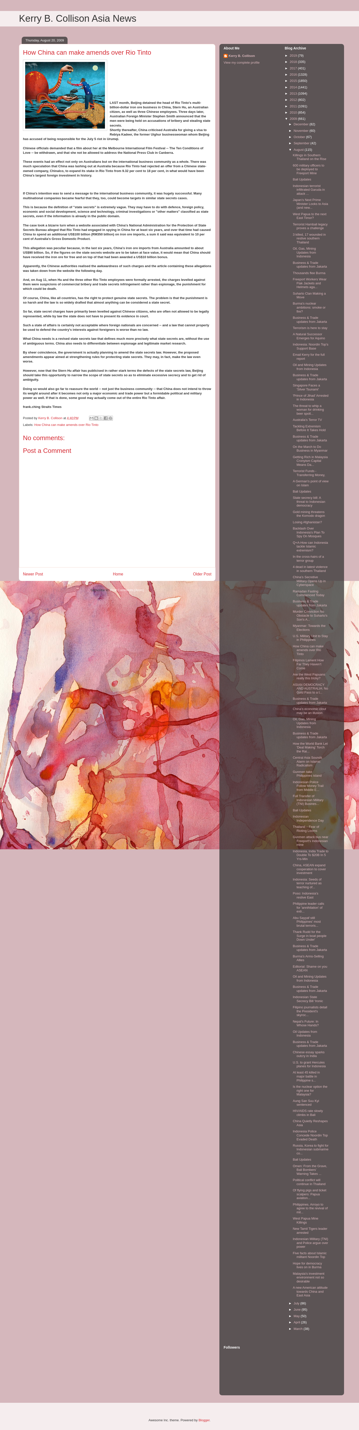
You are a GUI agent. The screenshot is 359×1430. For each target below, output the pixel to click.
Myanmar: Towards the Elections (309, 628)
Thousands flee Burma (309, 273)
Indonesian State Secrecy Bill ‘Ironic (308, 999)
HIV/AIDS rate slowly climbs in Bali (308, 1113)
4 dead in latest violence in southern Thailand (310, 569)
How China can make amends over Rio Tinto (66, 425)
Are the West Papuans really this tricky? (309, 676)
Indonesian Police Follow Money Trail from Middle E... (308, 786)
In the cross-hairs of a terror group (308, 558)
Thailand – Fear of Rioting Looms (306, 829)
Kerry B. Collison (242, 56)
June (298, 1309)
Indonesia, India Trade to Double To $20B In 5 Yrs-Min (310, 855)
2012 (294, 100)
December (302, 124)
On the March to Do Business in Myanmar (310, 449)
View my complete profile (242, 62)
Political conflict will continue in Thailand (309, 1182)
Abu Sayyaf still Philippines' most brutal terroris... (307, 921)
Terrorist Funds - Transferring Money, (309, 473)
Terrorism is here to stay (310, 328)
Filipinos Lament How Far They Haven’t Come (308, 664)
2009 (294, 119)
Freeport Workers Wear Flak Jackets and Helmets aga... (309, 283)
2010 (294, 112)
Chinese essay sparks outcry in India (308, 1054)
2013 (294, 93)
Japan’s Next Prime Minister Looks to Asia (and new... (310, 203)
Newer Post (33, 574)
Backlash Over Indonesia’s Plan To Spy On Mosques (308, 532)
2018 (294, 62)
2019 (294, 55)
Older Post (202, 574)
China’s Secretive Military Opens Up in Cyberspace (309, 581)
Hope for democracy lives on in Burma (307, 1265)
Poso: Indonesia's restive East (305, 895)
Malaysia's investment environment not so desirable (308, 1277)
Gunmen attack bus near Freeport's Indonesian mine (310, 841)
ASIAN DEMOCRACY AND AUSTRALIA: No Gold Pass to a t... (310, 688)
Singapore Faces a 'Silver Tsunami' (306, 387)
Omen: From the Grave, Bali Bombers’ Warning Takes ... (310, 1170)
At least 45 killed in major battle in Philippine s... (306, 1076)
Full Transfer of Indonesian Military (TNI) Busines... (308, 800)
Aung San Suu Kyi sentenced (306, 1103)
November (302, 131)
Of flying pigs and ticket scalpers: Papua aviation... (309, 1194)
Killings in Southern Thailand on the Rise (309, 157)
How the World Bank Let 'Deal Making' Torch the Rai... (310, 747)
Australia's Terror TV (307, 420)
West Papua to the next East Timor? (309, 216)
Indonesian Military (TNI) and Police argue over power (310, 1243)
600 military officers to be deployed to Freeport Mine (308, 169)
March (299, 1329)
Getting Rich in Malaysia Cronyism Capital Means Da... (310, 461)
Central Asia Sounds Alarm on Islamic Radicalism (307, 761)
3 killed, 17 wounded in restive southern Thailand (309, 238)
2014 (294, 87)
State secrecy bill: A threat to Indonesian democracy (309, 501)
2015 (294, 81)
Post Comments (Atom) (127, 590)
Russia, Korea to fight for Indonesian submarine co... (310, 1149)
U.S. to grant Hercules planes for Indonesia (309, 1064)
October (300, 137)
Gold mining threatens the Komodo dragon (309, 514)
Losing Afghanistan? (307, 522)
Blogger (203, 1420)
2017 (294, 68)
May (297, 1316)
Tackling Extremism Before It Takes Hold (309, 428)
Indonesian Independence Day (308, 818)
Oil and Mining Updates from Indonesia (309, 367)
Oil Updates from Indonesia (305, 1034)
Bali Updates (302, 179)
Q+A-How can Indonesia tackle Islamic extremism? (310, 546)
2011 (294, 106)
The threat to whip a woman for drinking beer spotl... (308, 409)
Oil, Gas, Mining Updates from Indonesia (304, 252)
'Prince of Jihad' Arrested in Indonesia (310, 397)
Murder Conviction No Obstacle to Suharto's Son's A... (310, 615)
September (302, 143)
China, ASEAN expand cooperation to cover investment (309, 869)
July (297, 1303)
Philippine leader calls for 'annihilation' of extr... (308, 907)
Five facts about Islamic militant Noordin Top (310, 1255)
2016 (294, 74)
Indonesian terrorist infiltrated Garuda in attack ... (309, 189)
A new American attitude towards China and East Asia (310, 1291)
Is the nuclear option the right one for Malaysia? (310, 1090)
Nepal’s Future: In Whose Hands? (306, 1023)
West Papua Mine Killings (305, 1220)
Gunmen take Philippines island (307, 774)
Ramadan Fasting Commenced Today (308, 593)
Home (118, 574)
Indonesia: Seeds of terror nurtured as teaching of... (307, 883)
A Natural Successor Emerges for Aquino (309, 336)
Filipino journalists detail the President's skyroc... (310, 1011)
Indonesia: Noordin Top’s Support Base (310, 346)
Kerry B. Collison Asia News (77, 18)
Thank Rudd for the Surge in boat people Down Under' (309, 935)
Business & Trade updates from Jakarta (310, 265)
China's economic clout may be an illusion (309, 711)
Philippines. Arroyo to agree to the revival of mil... (310, 1208)
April (297, 1322)
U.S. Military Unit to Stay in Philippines (310, 638)
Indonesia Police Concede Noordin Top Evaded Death (310, 1135)
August (299, 150)
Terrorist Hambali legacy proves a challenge (310, 226)
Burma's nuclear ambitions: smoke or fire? (309, 307)
